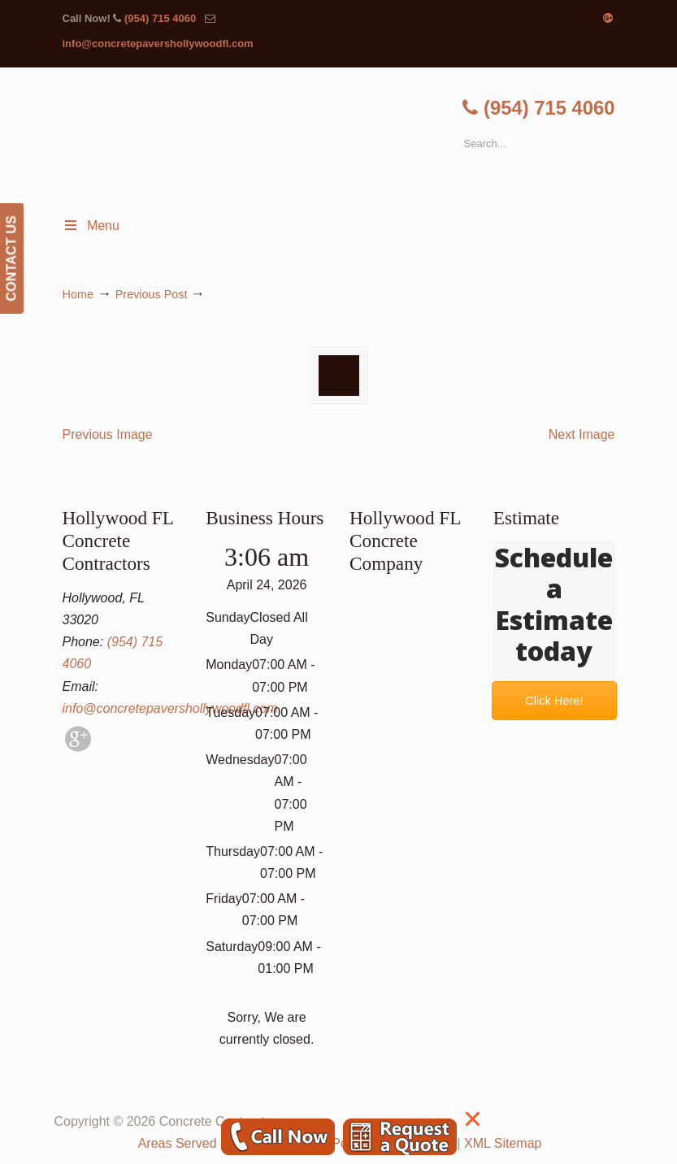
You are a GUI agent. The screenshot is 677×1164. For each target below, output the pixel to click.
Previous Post (151, 294)
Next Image (582, 434)
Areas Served (177, 1143)
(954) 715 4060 (160, 18)
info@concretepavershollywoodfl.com (158, 43)
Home (78, 294)
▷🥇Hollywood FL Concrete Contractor (355, 138)
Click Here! (553, 700)
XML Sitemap (502, 1143)
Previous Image (108, 434)
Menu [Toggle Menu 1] (91, 225)
